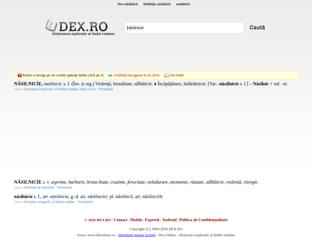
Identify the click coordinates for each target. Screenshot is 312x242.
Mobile (136, 220)
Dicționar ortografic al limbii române (49, 202)
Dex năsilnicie (128, 4)
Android (169, 220)
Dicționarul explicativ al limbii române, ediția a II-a (60, 89)
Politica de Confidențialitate (203, 220)
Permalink (106, 89)
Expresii (152, 220)
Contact (120, 220)
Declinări (177, 75)
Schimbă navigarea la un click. (137, 75)
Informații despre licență (136, 235)
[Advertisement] (156, 53)
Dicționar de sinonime (39, 187)
